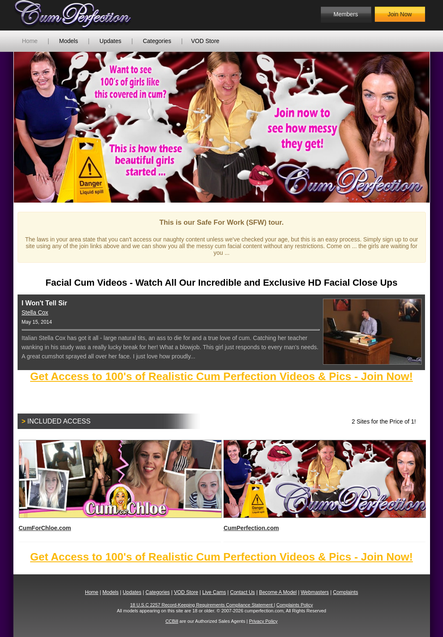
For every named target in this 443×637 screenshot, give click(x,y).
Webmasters (315, 592)
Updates (110, 41)
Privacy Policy (263, 621)
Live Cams (214, 592)
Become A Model (278, 592)
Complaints (345, 592)
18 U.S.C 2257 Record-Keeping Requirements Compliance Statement (202, 604)
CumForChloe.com (120, 485)
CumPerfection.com (324, 485)
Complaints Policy (295, 604)
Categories (157, 41)
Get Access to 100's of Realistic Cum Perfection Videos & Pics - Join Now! (221, 376)
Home (30, 41)
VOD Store (205, 41)
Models (68, 41)
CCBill (171, 621)
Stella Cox (35, 312)
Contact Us (242, 592)
